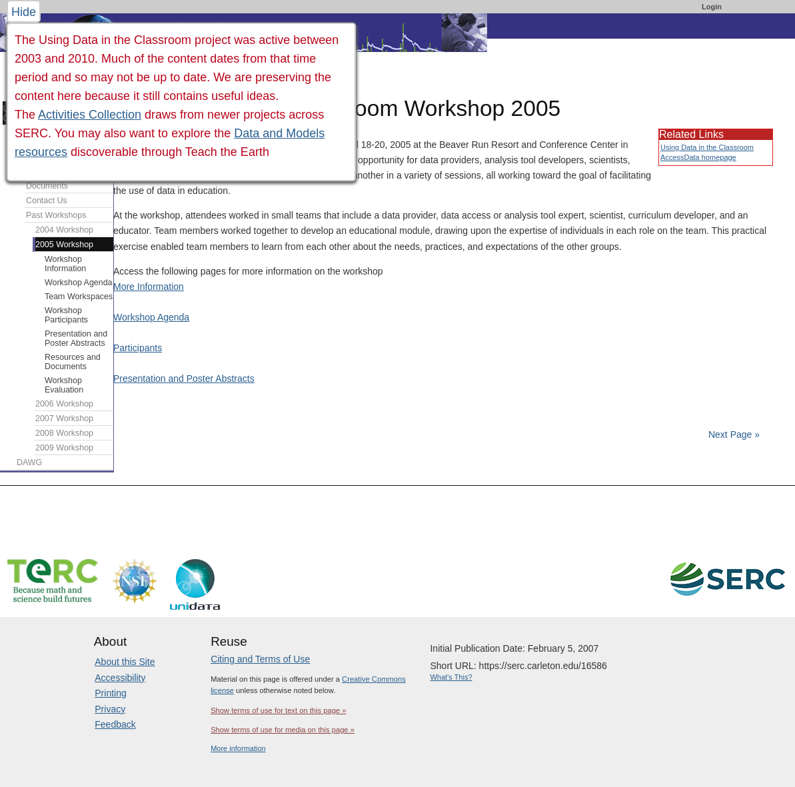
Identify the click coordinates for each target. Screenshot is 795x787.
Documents (47, 186)
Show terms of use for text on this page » (278, 710)
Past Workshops (56, 215)
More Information (148, 286)
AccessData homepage (698, 157)
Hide (23, 12)
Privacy (110, 709)
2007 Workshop (64, 418)
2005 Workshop (64, 244)
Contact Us (46, 200)
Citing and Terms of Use (260, 659)
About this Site (125, 661)
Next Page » (733, 434)
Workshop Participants (66, 315)
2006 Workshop (64, 403)
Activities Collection (89, 114)
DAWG (29, 462)
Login (712, 7)
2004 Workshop (64, 230)
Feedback (115, 724)
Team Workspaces (79, 296)
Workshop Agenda (151, 317)
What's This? (451, 677)
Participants (137, 348)
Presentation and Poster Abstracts (184, 378)
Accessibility (120, 677)
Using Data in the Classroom (707, 147)
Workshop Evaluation (64, 385)
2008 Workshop (64, 433)
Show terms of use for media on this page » (283, 730)
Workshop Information (65, 264)
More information (238, 748)
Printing (110, 693)
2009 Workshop (64, 447)
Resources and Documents (73, 362)
